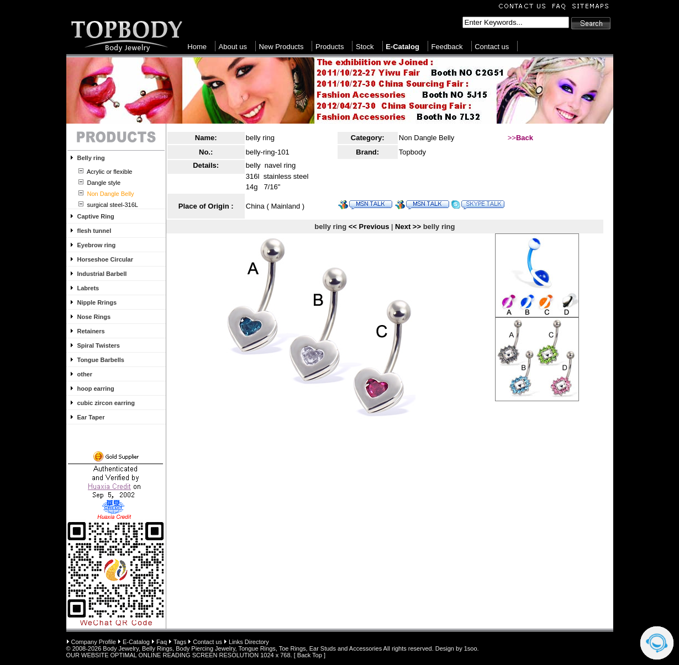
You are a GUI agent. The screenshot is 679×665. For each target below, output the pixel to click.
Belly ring (91, 158)
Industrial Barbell (102, 273)
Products (329, 46)
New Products (281, 46)
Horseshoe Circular (105, 259)
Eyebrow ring (96, 245)
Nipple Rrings (97, 302)
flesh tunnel (94, 230)
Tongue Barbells (100, 360)
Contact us (492, 46)
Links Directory (249, 642)
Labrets (88, 288)
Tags (179, 642)
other (85, 374)
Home (197, 46)
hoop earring (95, 388)
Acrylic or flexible (109, 171)
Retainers (91, 331)
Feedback (446, 46)
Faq (161, 642)
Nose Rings (94, 316)
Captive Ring (95, 216)
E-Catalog (136, 642)
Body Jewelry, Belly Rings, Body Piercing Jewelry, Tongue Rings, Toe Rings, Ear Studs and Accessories (242, 648)
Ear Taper (91, 417)
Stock (365, 46)
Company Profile (93, 642)
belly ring (260, 138)
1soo (470, 648)
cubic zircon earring (106, 403)
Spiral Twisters (98, 345)
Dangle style (103, 182)
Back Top (309, 655)
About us (233, 46)
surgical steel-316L (112, 204)
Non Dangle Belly (426, 138)
